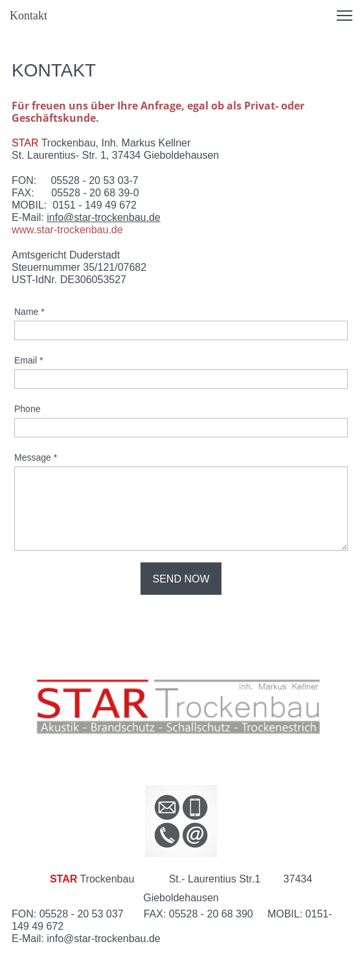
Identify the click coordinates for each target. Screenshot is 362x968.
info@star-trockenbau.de (103, 217)
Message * (35, 457)
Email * (28, 360)
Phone (27, 409)
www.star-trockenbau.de (67, 229)
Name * (29, 311)
